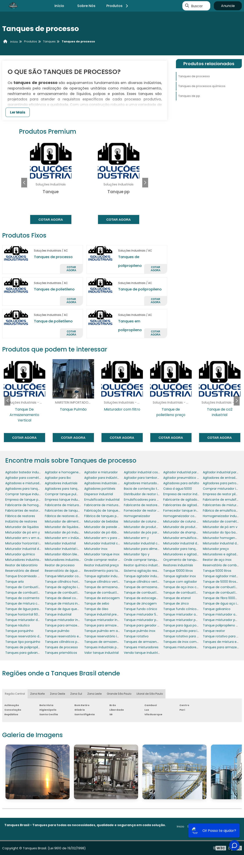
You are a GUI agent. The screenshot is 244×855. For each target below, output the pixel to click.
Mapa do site (230, 826)
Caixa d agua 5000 (177, 488)
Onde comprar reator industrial (108, 560)
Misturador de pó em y (22, 532)
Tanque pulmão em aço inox (106, 631)
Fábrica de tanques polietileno (107, 516)
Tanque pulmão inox (139, 631)
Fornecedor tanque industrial (185, 510)
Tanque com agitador (180, 581)
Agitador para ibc (58, 478)
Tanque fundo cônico (140, 609)
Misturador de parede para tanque (110, 527)
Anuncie (228, 5)
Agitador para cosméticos (25, 478)
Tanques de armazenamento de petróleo (156, 642)
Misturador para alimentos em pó (149, 549)
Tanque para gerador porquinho (148, 625)
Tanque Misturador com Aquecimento (74, 576)
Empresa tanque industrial (65, 499)
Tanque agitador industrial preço (149, 576)
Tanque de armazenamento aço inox (113, 587)
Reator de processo (60, 565)
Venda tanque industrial (142, 652)
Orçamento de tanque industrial (188, 560)
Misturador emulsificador (182, 538)
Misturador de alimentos (63, 521)
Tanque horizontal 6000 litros (27, 614)
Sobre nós (194, 826)
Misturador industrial (60, 543)
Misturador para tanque (181, 549)
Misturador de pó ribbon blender (108, 532)
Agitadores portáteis (99, 488)
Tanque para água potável (183, 625)
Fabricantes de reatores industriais (31, 510)
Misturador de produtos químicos (188, 527)
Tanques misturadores (141, 647)
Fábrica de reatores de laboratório (71, 516)
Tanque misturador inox (63, 620)
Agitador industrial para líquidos (187, 472)
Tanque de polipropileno (140, 289)
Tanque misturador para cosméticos (152, 620)
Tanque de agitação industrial (68, 587)
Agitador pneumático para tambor (189, 478)
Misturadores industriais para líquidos (33, 560)
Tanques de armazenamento (107, 642)
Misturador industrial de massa (28, 549)
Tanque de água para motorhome (31, 609)
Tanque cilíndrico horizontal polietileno (74, 581)
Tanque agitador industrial (104, 576)
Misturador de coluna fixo (143, 521)
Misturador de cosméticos (223, 521)
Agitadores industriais (61, 483)
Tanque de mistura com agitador (30, 603)
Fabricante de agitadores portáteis (189, 499)
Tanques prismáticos (61, 652)
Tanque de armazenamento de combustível (158, 587)
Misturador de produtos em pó (147, 527)
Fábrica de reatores (20, 516)
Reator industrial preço (101, 565)
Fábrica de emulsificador (222, 510)
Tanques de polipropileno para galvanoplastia (40, 647)
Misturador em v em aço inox (27, 538)
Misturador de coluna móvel (184, 521)
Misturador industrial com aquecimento (114, 543)
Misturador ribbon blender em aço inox (74, 554)
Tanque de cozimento (22, 598)
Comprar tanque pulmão (64, 494)
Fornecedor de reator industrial (147, 510)
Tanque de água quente (63, 609)
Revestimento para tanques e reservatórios (117, 570)
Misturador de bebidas (101, 521)
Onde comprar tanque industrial (148, 560)
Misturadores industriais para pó (69, 560)
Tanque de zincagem (140, 603)
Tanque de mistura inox (63, 603)
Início (59, 5)
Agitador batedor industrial (25, 472)
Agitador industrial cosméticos (147, 472)
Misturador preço (216, 549)
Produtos (117, 5)
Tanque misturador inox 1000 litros (110, 620)
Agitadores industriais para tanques (111, 483)
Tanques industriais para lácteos (109, 647)
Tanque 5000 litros (217, 570)
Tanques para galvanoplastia (27, 652)
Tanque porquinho (19, 631)
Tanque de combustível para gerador (192, 592)
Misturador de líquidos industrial (69, 527)
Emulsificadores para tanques (146, 499)
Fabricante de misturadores (105, 505)
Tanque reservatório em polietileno (72, 636)
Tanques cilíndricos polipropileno (70, 642)
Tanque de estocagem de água (148, 598)
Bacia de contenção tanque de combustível (158, 488)
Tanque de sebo (96, 603)
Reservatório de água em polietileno (72, 570)
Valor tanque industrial (101, 652)
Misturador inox (95, 549)
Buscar (197, 5)
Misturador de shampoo (181, 532)
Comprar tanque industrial (25, 494)
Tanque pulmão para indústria (186, 631)
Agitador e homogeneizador (66, 472)
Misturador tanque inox (101, 554)
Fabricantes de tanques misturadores (73, 510)
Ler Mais (17, 112)
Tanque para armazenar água (107, 625)
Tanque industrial (58, 614)
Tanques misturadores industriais (188, 647)
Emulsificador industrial (101, 499)
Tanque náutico (17, 625)
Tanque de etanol (177, 598)
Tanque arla (14, 581)
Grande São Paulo (119, 694)
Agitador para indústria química (108, 478)
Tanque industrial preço (102, 614)
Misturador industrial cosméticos (149, 543)
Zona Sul (76, 694)
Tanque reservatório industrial (107, 636)
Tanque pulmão (57, 631)
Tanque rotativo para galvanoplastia (191, 636)
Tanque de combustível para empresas (154, 592)
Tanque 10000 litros (178, 570)
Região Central (15, 694)
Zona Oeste (57, 694)
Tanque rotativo (136, 636)
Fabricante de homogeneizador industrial (36, 505)
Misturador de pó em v (220, 527)
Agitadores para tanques (24, 488)
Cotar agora (51, 219)
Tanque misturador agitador (185, 614)
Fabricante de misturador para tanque (74, 505)
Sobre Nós (86, 5)
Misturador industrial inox (64, 549)
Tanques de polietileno (54, 289)
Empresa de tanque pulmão (26, 499)
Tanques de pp (189, 96)
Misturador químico (20, 554)
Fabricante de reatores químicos (149, 505)
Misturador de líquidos (22, 527)
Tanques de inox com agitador (186, 642)
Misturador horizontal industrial (28, 543)
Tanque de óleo (96, 609)
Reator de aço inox (217, 560)
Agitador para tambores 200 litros (149, 478)
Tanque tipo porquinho (22, 642)
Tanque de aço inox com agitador (189, 587)
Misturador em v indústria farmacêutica (75, 538)
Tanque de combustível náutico (69, 592)
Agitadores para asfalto (181, 483)
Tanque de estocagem (102, 598)
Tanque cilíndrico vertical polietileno (151, 581)
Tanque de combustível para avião (111, 592)
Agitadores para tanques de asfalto (72, 488)
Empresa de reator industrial (184, 494)
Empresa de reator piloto (222, 494)
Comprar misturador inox (222, 488)
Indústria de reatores (21, 521)
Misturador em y (136, 538)
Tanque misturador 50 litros (145, 614)
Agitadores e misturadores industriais (33, 483)
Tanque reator (214, 631)
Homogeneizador (137, 516)
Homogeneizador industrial (223, 516)
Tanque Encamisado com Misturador (33, 576)
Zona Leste (94, 694)
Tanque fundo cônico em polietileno (191, 609)
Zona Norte (37, 694)
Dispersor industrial (98, 494)
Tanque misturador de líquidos (28, 620)
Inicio (180, 826)
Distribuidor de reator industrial (147, 494)
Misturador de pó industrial (65, 532)
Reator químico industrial (143, 565)
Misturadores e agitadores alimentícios (193, 554)
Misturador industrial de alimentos (189, 543)
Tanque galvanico (216, 609)
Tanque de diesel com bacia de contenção (78, 598)
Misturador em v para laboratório (109, 538)
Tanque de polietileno (53, 321)
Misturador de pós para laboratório (150, 532)
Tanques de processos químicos (201, 86)
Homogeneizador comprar (183, 516)
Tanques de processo (53, 256)
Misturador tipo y (136, 554)
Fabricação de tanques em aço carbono (115, 510)
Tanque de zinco (176, 603)
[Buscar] (187, 6)
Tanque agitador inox (179, 576)
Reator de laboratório (21, 565)
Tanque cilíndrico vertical (103, 581)
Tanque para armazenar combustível (73, 625)
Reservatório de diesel (22, 570)
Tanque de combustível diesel (28, 592)
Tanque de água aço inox (222, 603)
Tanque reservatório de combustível (33, 636)
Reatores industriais (178, 565)
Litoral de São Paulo (150, 694)
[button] (145, 182)
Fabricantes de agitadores (183, 505)
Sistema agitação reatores (144, 570)
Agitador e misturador (101, 472)
